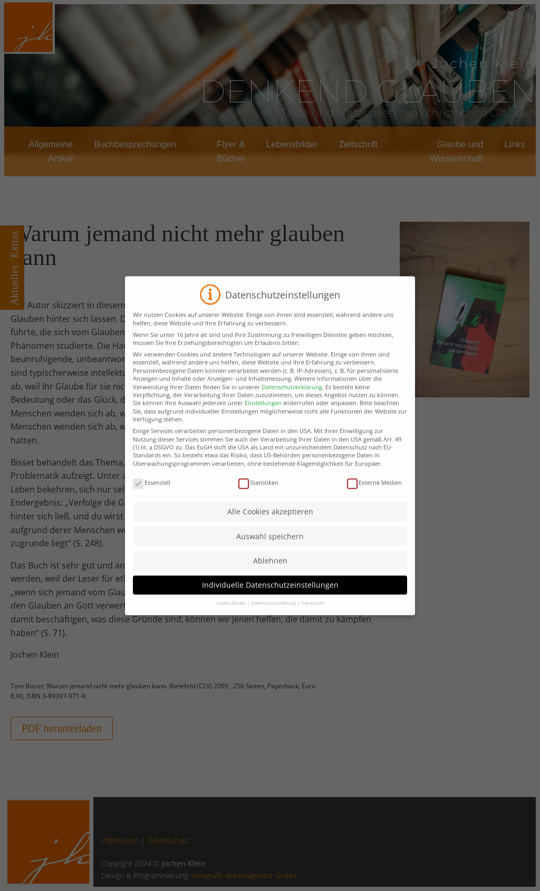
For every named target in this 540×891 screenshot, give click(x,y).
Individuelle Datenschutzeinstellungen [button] (270, 596)
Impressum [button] (313, 614)
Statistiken (258, 494)
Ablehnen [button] (270, 572)
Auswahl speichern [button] (270, 548)
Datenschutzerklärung (292, 398)
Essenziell (151, 494)
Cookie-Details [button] (231, 614)
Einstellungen (263, 414)
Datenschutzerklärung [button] (274, 614)
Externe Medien (374, 494)
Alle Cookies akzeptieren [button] (270, 523)
